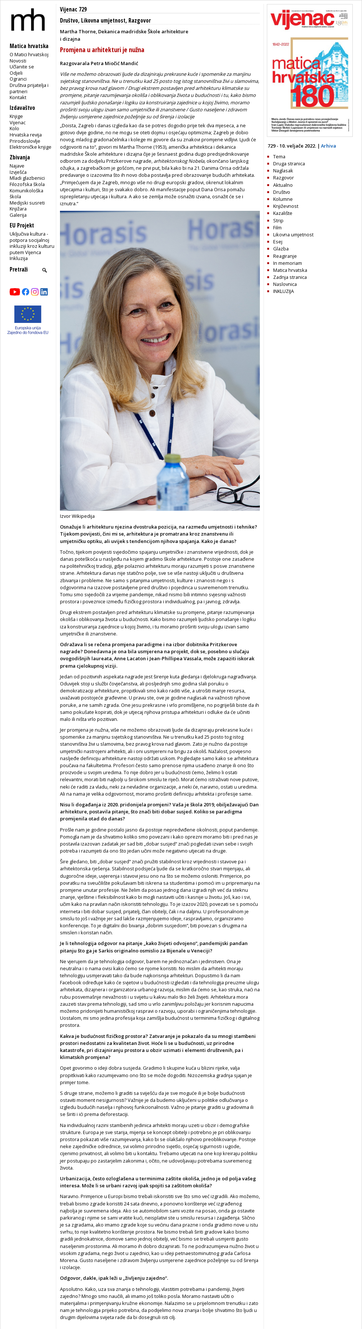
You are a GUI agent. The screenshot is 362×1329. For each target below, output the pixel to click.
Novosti (18, 60)
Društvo (69, 20)
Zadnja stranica (290, 277)
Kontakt (18, 97)
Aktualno (283, 185)
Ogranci (18, 78)
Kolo (14, 128)
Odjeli (16, 73)
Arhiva (328, 145)
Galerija (18, 215)
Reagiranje (285, 256)
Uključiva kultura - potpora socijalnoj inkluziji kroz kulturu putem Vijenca (32, 243)
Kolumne (283, 199)
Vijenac (18, 122)
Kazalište (282, 213)
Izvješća (18, 172)
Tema (279, 156)
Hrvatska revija (26, 134)
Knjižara (18, 208)
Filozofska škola (27, 184)
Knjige (16, 116)
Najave (17, 165)
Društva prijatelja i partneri (29, 88)
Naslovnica (285, 284)
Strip (278, 220)
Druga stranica (289, 163)
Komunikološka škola (26, 193)
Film (277, 227)
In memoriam (287, 263)
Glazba (281, 248)
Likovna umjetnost (103, 20)
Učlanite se (22, 66)
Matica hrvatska (290, 270)
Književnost (285, 206)
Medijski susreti (27, 202)
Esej (277, 241)
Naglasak (283, 170)
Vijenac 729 (73, 9)
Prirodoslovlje (25, 141)
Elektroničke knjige (30, 147)
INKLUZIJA (283, 291)
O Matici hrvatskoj (29, 54)
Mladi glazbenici (27, 178)
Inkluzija (19, 258)
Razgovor (139, 20)
